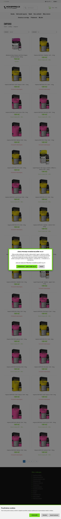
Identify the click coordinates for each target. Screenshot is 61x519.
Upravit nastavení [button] (54, 515)
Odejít (41, 266)
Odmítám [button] (45, 515)
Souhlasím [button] (34, 515)
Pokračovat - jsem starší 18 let (27, 266)
